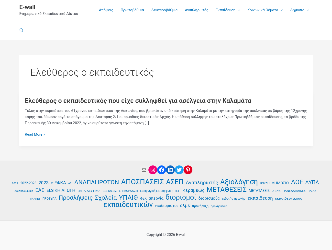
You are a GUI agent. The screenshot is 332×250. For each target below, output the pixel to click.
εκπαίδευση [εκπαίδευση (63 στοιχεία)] (260, 198)
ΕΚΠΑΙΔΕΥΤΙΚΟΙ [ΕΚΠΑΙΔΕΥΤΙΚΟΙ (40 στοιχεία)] (88, 191)
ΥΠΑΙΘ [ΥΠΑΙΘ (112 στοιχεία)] (128, 198)
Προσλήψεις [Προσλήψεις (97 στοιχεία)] (76, 198)
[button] (237, 10)
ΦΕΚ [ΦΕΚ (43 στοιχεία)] (143, 198)
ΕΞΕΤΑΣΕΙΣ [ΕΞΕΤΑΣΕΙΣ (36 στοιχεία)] (109, 191)
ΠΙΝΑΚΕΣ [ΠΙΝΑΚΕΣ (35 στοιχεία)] (34, 198)
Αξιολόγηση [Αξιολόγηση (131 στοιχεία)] (239, 182)
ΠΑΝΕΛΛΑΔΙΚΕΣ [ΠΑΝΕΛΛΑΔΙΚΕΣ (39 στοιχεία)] (294, 191)
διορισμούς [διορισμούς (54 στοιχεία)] (209, 198)
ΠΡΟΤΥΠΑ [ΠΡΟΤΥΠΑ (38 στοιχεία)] (50, 198)
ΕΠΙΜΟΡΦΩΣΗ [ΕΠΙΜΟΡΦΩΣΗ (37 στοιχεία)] (128, 191)
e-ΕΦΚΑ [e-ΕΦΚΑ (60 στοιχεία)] (58, 182)
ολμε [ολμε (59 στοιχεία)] (185, 205)
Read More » (35, 134)
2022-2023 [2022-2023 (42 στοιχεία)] (28, 183)
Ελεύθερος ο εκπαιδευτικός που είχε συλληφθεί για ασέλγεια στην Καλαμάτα (138, 100)
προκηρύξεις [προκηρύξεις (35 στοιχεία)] (219, 206)
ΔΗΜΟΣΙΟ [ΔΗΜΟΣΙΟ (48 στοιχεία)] (280, 183)
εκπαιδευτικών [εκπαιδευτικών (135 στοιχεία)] (128, 205)
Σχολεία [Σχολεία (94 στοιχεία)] (106, 198)
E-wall (27, 7)
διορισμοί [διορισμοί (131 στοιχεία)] (181, 197)
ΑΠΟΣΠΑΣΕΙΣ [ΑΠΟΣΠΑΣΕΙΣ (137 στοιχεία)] (142, 182)
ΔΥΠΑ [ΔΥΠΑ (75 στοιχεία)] (312, 182)
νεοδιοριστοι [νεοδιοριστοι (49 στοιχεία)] (166, 205)
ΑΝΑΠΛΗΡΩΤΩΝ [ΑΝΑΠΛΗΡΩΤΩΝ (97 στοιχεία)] (96, 182)
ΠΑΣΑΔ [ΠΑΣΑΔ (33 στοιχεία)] (312, 191)
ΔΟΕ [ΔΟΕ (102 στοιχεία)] (297, 182)
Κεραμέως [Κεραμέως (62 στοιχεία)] (193, 190)
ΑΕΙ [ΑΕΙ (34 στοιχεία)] (70, 183)
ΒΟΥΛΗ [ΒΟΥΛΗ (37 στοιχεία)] (264, 183)
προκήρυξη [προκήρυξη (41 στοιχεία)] (200, 206)
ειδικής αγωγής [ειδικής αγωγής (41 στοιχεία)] (233, 198)
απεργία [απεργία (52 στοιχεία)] (156, 198)
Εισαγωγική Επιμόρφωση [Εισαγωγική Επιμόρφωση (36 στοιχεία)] (156, 191)
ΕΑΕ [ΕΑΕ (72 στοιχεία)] (39, 190)
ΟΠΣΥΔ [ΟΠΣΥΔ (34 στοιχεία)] (276, 191)
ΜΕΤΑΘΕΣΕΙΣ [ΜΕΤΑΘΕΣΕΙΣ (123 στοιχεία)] (226, 190)
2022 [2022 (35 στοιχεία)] (15, 183)
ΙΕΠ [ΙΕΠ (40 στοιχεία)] (177, 191)
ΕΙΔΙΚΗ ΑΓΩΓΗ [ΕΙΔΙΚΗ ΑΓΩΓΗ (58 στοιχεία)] (60, 190)
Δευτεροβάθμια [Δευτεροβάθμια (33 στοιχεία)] (23, 191)
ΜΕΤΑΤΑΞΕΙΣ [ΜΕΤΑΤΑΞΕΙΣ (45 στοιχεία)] (259, 190)
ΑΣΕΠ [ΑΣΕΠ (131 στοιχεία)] (175, 182)
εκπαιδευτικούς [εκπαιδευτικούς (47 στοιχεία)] (288, 198)
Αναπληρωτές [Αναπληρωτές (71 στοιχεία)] (202, 182)
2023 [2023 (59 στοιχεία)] (44, 182)
